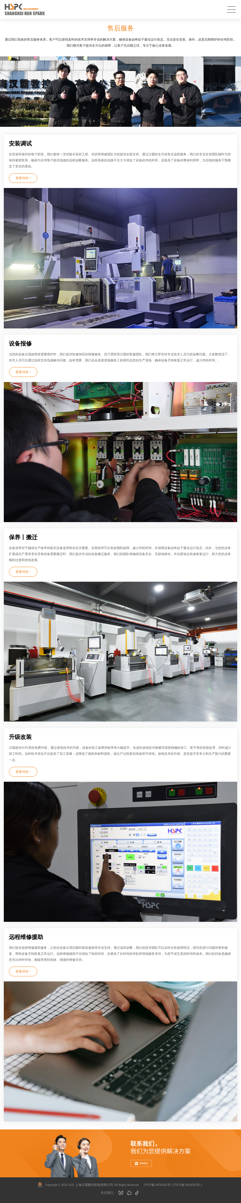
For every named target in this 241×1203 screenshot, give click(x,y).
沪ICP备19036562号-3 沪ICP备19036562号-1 (173, 1185)
